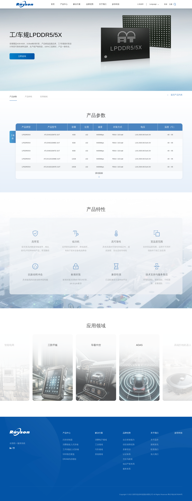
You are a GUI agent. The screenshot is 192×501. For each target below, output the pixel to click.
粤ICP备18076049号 (175, 494)
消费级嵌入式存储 (70, 444)
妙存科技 (115, 4)
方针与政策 (128, 459)
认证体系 (127, 454)
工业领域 (99, 444)
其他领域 (99, 454)
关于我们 (102, 4)
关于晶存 (154, 440)
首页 (53, 4)
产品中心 (64, 4)
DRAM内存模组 (69, 459)
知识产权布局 (129, 464)
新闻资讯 (154, 444)
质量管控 (127, 449)
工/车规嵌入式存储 (71, 449)
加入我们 (154, 454)
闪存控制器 (67, 440)
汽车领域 (99, 449)
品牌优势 (89, 4)
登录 (165, 4)
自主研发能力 (129, 440)
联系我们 (154, 449)
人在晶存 (140, 4)
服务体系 (127, 469)
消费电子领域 (101, 440)
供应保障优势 (129, 444)
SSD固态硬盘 (69, 454)
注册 (170, 4)
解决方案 (76, 4)
